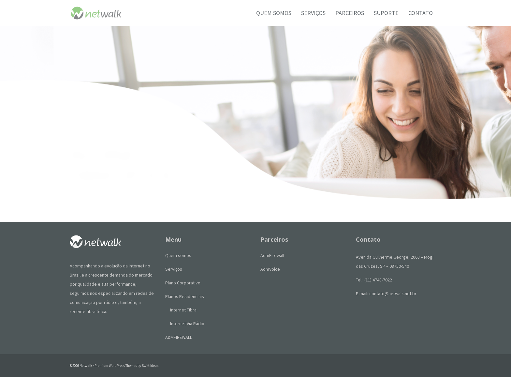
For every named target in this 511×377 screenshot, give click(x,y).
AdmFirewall (272, 255)
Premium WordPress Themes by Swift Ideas (126, 365)
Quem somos (178, 255)
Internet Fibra (183, 310)
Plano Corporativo (182, 283)
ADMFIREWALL (178, 337)
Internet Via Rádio (187, 323)
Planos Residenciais (184, 296)
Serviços (173, 269)
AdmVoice (270, 269)
